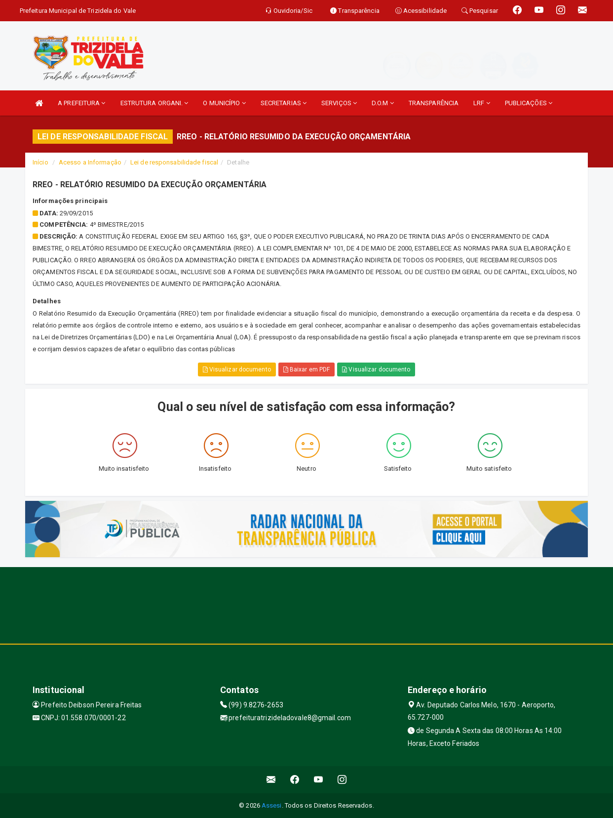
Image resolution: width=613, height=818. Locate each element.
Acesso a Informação (90, 162)
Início (40, 162)
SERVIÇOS (339, 103)
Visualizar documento (237, 369)
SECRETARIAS (283, 103)
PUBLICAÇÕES (528, 103)
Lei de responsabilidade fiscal (174, 162)
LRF (481, 103)
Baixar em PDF (306, 369)
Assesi (272, 805)
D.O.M (383, 103)
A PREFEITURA (81, 103)
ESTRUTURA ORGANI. (154, 103)
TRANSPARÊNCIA (434, 103)
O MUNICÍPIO (224, 103)
